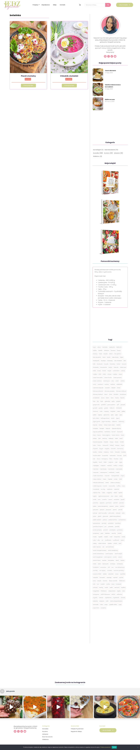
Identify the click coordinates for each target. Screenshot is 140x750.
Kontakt (62, 5)
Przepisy (36, 5)
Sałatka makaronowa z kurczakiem (113, 86)
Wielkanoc (45, 739)
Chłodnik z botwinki (69, 76)
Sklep (55, 5)
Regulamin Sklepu (76, 731)
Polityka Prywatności (77, 729)
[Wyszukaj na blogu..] (94, 5)
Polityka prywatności (105, 747)
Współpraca (46, 5)
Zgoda (114, 747)
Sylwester (45, 734)
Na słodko (69, 79)
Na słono (28, 79)
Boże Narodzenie (47, 737)
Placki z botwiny (28, 76)
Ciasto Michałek (110, 70)
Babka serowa (110, 99)
